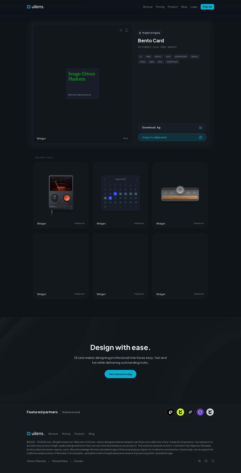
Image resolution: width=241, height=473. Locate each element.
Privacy (60, 460)
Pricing (160, 6)
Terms (36, 460)
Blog (184, 6)
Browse (148, 6)
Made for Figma (149, 32)
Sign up (207, 6)
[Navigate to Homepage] (36, 6)
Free (163, 47)
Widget (172, 47)
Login (193, 6)
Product (173, 6)
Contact (78, 460)
